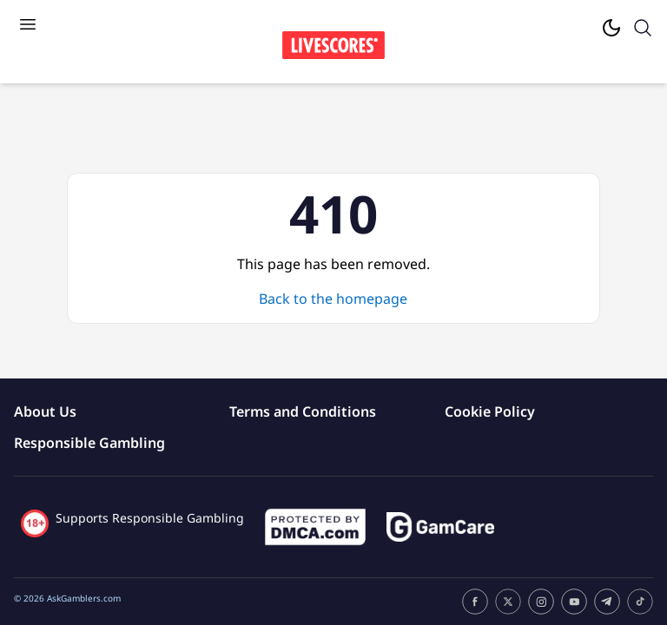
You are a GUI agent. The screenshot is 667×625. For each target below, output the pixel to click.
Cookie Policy (490, 411)
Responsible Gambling (89, 442)
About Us (45, 411)
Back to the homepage (333, 298)
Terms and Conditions (302, 411)
